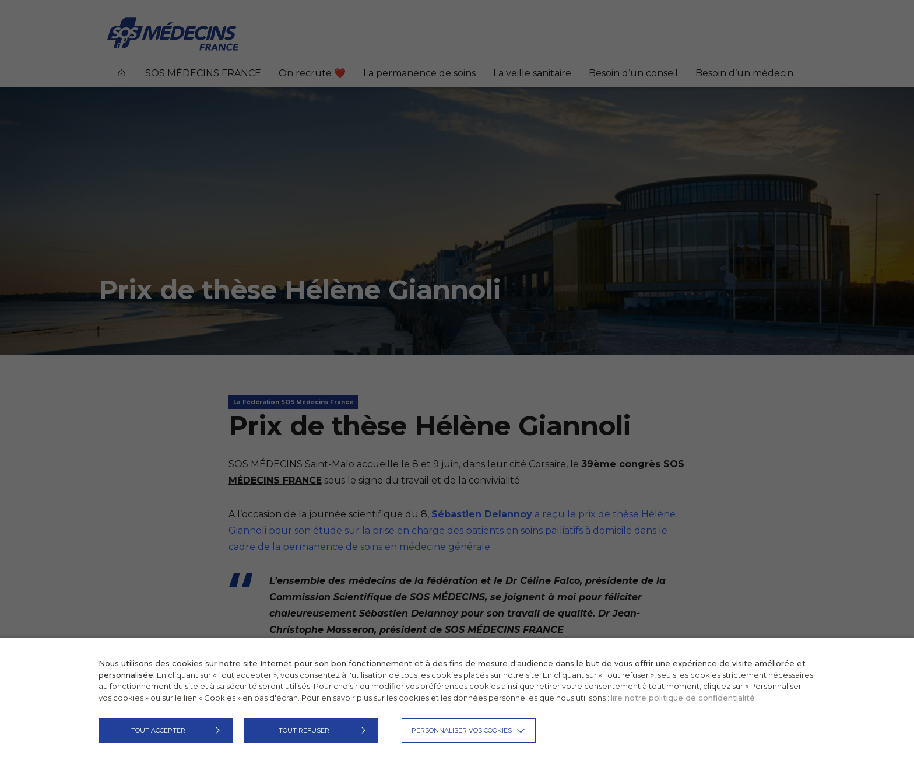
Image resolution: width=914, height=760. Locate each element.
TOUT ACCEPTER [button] (158, 730)
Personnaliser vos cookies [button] (462, 730)
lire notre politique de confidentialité (683, 697)
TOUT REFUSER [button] (304, 730)
